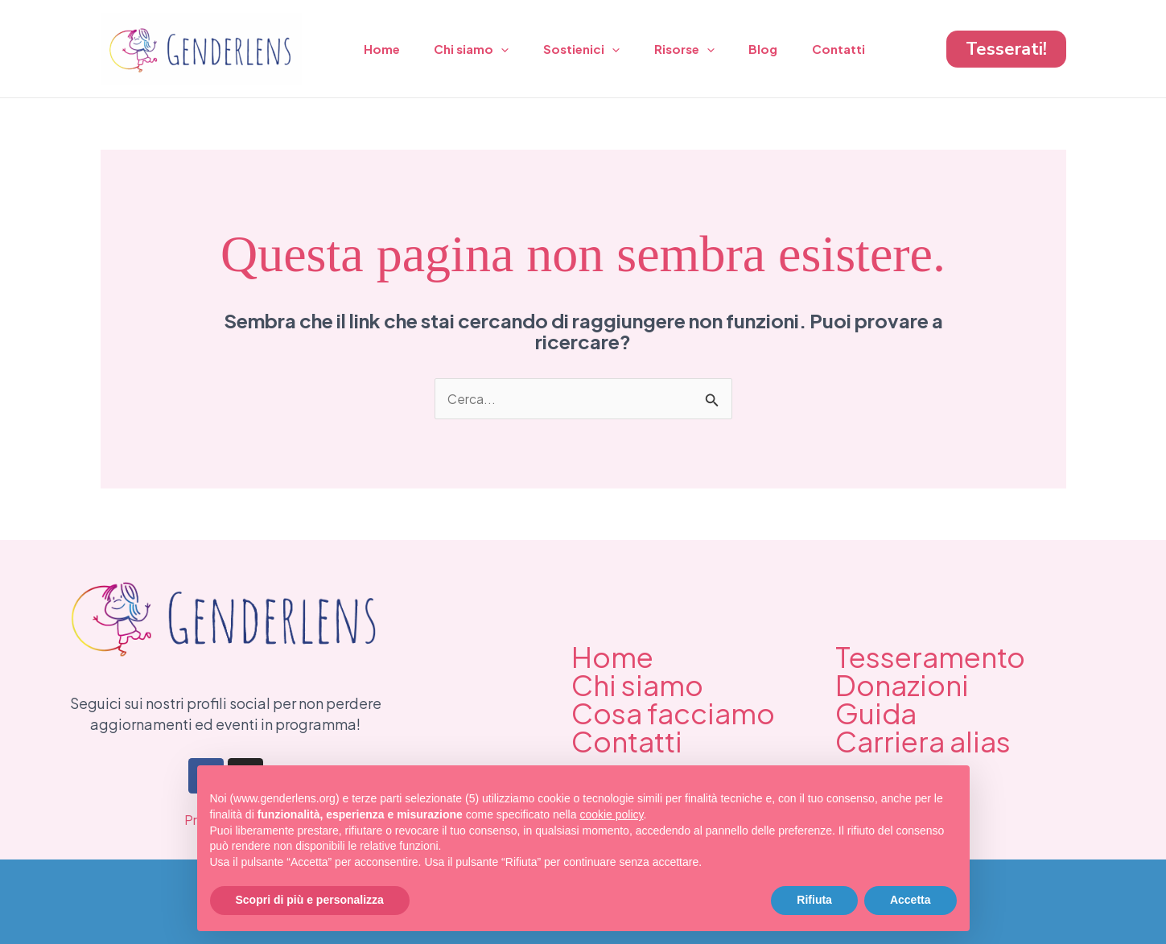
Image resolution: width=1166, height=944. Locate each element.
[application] (508, 49)
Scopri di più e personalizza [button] (310, 899)
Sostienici (592, 49)
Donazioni (902, 685)
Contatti (862, 48)
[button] (1006, 49)
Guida (876, 714)
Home (384, 48)
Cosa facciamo (673, 714)
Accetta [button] (910, 899)
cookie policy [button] (611, 814)
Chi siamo (478, 49)
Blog (782, 48)
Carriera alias (923, 742)
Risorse (700, 49)
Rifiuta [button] (814, 899)
